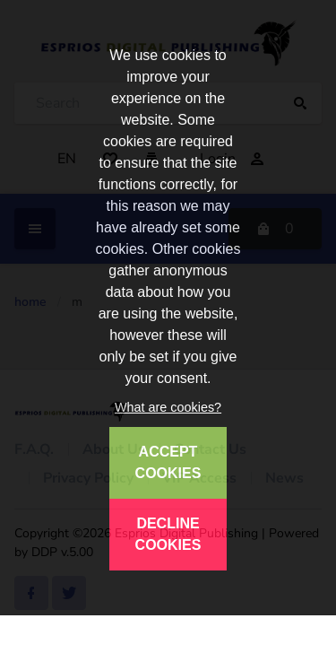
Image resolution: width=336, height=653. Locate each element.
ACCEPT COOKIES (168, 462)
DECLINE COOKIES (168, 534)
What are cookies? (168, 407)
